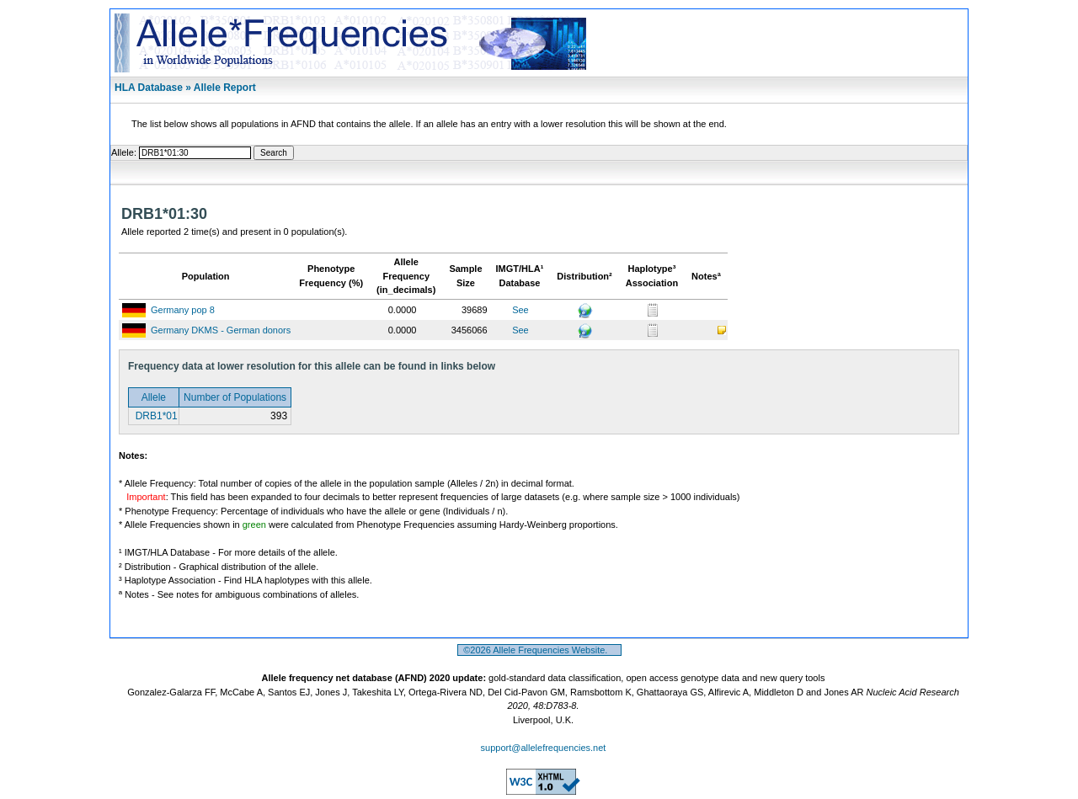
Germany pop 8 (183, 310)
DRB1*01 (154, 416)
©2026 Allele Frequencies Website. (539, 650)
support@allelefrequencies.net (543, 748)
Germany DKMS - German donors (221, 330)
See (520, 310)
